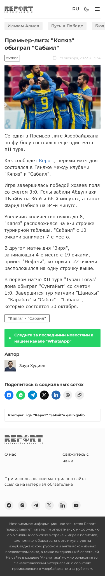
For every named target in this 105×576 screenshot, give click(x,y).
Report (46, 160)
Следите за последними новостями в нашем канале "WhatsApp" (51, 338)
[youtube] (76, 505)
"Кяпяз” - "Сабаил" (27, 318)
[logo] (18, 9)
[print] (67, 395)
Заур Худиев (24, 365)
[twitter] (44, 395)
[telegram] (32, 395)
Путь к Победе (67, 25)
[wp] (20, 395)
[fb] (8, 395)
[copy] (79, 395)
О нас (10, 454)
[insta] (22, 505)
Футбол (12, 58)
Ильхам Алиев (23, 25)
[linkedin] (56, 395)
